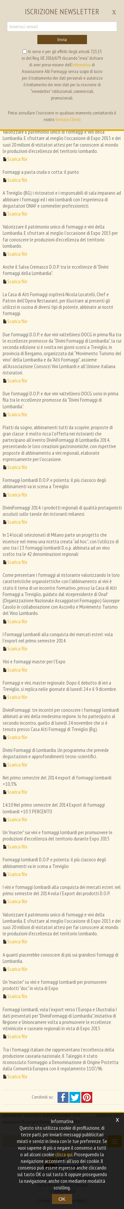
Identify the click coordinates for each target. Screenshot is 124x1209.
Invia (62, 39)
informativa (81, 65)
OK (62, 1199)
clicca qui (63, 1154)
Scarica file (17, 159)
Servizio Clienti (68, 119)
